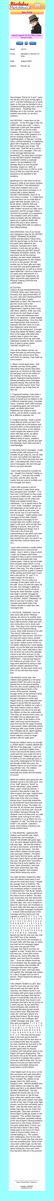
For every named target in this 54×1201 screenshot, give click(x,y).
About (18, 1182)
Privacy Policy (25, 1182)
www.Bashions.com (26, 1188)
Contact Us (34, 1182)
